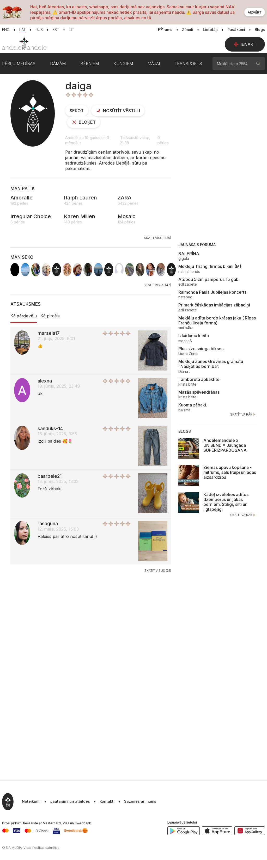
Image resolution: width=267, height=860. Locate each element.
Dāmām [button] (58, 63)
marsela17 (49, 333)
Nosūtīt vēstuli (118, 110)
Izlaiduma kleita (193, 335)
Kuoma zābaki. (192, 404)
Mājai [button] (154, 63)
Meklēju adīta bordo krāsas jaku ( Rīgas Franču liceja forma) (217, 320)
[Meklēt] (258, 63)
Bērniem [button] (89, 63)
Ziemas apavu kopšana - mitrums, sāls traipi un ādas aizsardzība (229, 472)
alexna (45, 381)
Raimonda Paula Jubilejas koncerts (212, 292)
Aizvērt (255, 12)
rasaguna (48, 523)
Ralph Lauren (80, 197)
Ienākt (244, 44)
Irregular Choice (30, 216)
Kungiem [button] (123, 63)
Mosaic (127, 216)
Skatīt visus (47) (157, 285)
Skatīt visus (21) (157, 571)
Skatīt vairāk (243, 414)
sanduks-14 (50, 428)
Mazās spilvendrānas (199, 392)
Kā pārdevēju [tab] (23, 315)
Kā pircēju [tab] (50, 315)
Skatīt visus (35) (157, 238)
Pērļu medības (18, 63)
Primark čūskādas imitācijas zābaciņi (214, 304)
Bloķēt (83, 122)
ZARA (124, 197)
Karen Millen (79, 216)
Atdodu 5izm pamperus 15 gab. (209, 279)
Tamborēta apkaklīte (199, 379)
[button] (135, 801)
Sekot (77, 110)
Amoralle (21, 197)
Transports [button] (188, 63)
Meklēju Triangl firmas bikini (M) (209, 266)
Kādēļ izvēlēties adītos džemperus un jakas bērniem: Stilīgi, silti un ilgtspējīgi (225, 502)
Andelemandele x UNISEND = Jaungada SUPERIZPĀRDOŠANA (225, 445)
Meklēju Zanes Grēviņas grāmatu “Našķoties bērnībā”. (210, 364)
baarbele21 (50, 476)
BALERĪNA (188, 253)
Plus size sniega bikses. (201, 348)
